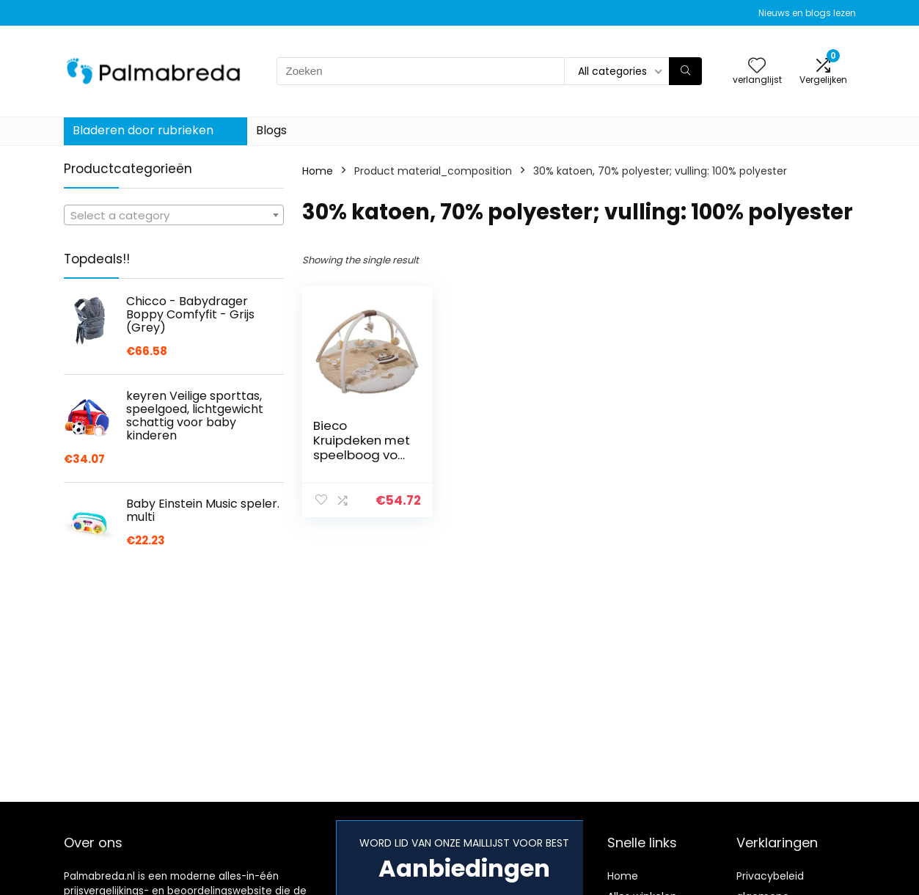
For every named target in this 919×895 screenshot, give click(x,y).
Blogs (271, 130)
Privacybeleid (770, 876)
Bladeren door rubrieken (143, 130)
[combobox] (174, 215)
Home (317, 171)
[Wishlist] (757, 66)
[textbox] (174, 215)
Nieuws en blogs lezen (807, 13)
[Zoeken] (685, 71)
